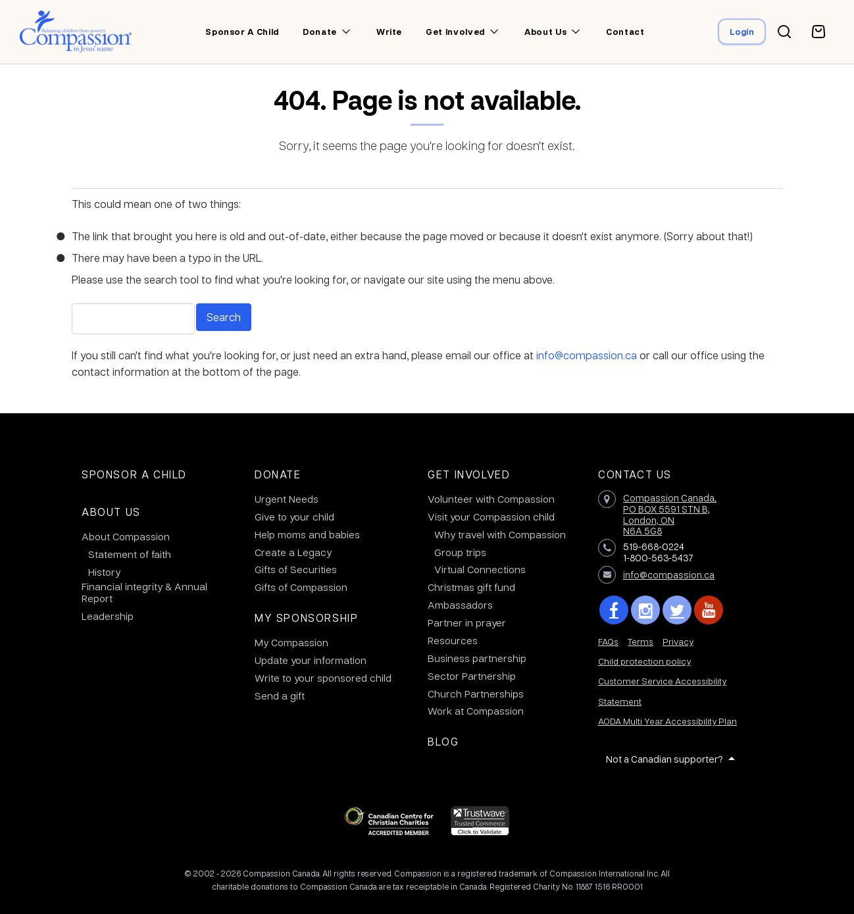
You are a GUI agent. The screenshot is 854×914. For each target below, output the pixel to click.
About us (545, 32)
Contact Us (635, 474)
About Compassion (126, 536)
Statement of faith (129, 554)
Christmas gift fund (471, 587)
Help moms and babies (307, 534)
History (104, 572)
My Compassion (291, 642)
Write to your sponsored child (323, 678)
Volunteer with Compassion (491, 499)
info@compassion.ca (586, 355)
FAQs (608, 641)
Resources (453, 640)
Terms (640, 641)
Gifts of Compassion (301, 587)
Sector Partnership (472, 676)
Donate (320, 32)
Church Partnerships (476, 693)
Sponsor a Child (134, 474)
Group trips (460, 552)
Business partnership (477, 658)
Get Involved (469, 474)
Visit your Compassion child (491, 516)
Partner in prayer (467, 622)
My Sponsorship (306, 617)
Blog (443, 741)
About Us (111, 512)
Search (224, 317)
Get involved (455, 32)
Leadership (108, 616)
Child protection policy (644, 661)
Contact (625, 32)
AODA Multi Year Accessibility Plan (667, 720)
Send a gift (280, 695)
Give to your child (294, 516)
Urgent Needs (286, 499)
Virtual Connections (480, 569)
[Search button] (784, 31)
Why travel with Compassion (500, 534)
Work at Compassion (476, 711)
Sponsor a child (242, 32)
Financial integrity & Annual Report (144, 592)
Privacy (678, 641)
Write (389, 32)
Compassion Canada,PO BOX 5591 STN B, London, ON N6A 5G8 (669, 514)
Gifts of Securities (296, 569)
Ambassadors (460, 605)
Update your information (310, 660)
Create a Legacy (293, 552)
